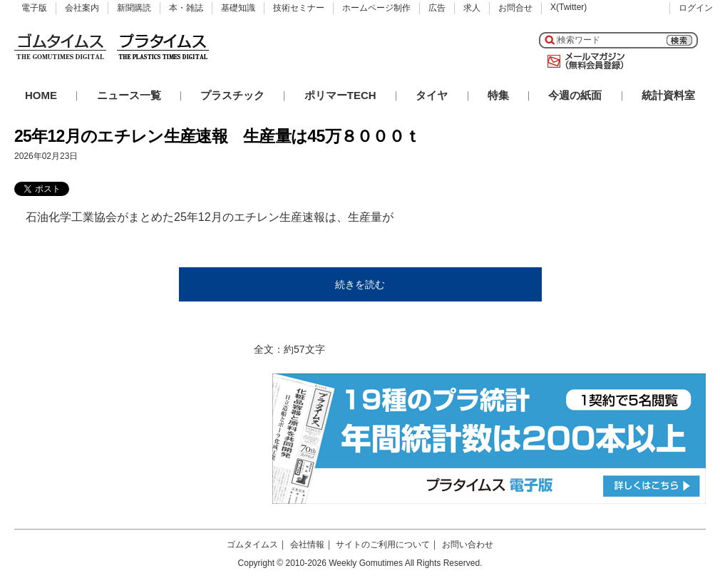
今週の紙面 (575, 95)
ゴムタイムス (252, 545)
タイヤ (432, 95)
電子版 (34, 8)
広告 (437, 8)
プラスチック (232, 95)
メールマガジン (583, 61)
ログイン (696, 8)
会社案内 (82, 8)
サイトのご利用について (383, 545)
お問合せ (515, 8)
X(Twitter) (568, 7)
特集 (498, 95)
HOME (41, 95)
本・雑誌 (186, 8)
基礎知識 (238, 8)
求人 (471, 8)
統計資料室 (668, 95)
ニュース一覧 (129, 95)
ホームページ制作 (376, 8)
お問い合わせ (467, 545)
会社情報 (307, 545)
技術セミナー (298, 8)
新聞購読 (134, 8)
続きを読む (360, 284)
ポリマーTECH (340, 95)
